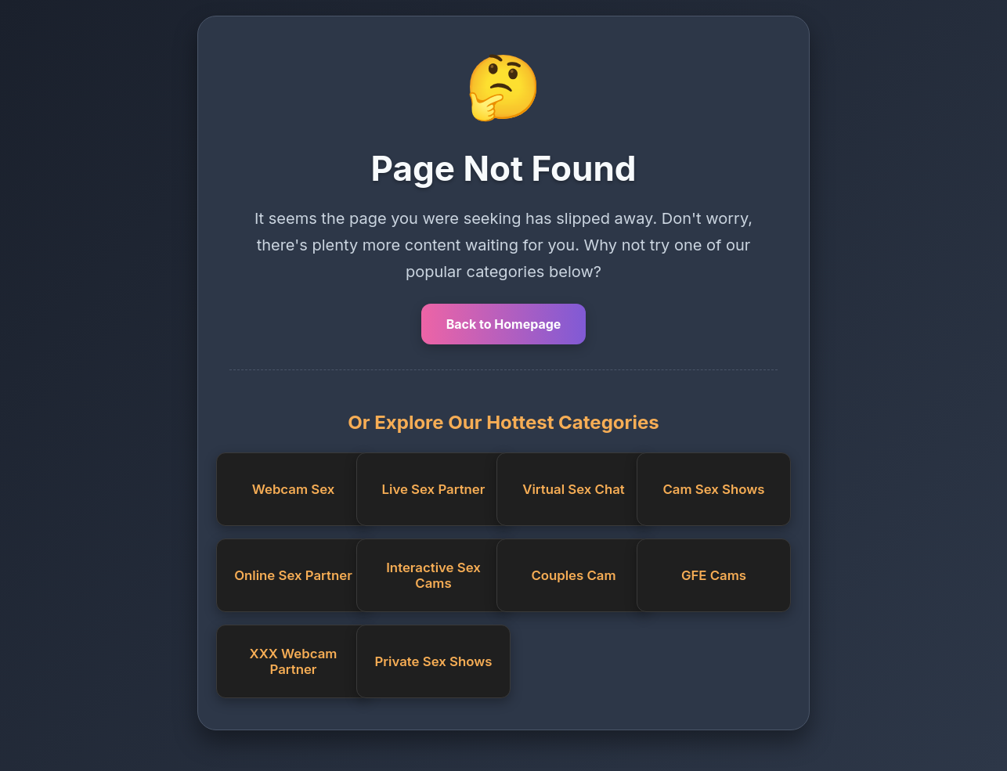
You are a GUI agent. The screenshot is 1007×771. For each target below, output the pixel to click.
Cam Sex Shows (713, 489)
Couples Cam (573, 575)
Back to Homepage (503, 324)
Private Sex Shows (434, 661)
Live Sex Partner (433, 489)
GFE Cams (713, 575)
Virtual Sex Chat (573, 489)
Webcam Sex (293, 489)
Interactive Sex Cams (433, 575)
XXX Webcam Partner (293, 661)
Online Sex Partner (293, 575)
